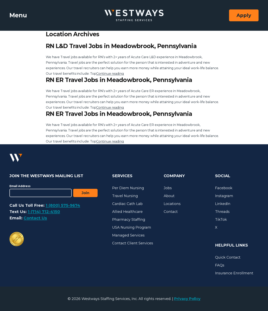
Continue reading (110, 73)
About (169, 196)
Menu (18, 15)
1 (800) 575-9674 (63, 205)
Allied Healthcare (127, 212)
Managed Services (128, 235)
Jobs (168, 188)
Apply (244, 15)
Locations (172, 204)
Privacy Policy (187, 299)
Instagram (224, 196)
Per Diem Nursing (128, 188)
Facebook (223, 188)
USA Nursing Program (131, 227)
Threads (222, 212)
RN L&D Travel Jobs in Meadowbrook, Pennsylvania (121, 46)
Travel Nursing (125, 196)
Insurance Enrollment (234, 273)
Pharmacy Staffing (128, 219)
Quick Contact (227, 257)
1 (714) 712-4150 (44, 211)
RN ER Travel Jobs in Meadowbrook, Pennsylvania (119, 80)
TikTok (221, 219)
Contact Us (35, 218)
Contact (171, 212)
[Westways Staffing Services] (134, 15)
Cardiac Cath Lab (127, 204)
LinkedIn (222, 204)
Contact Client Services (132, 243)
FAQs (219, 265)
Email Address (19, 186)
